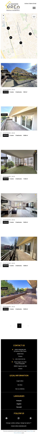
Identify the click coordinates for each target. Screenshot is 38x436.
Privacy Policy (30, 431)
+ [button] (3, 15)
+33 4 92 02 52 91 (20, 359)
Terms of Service (17, 432)
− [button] (3, 18)
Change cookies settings (13, 423)
